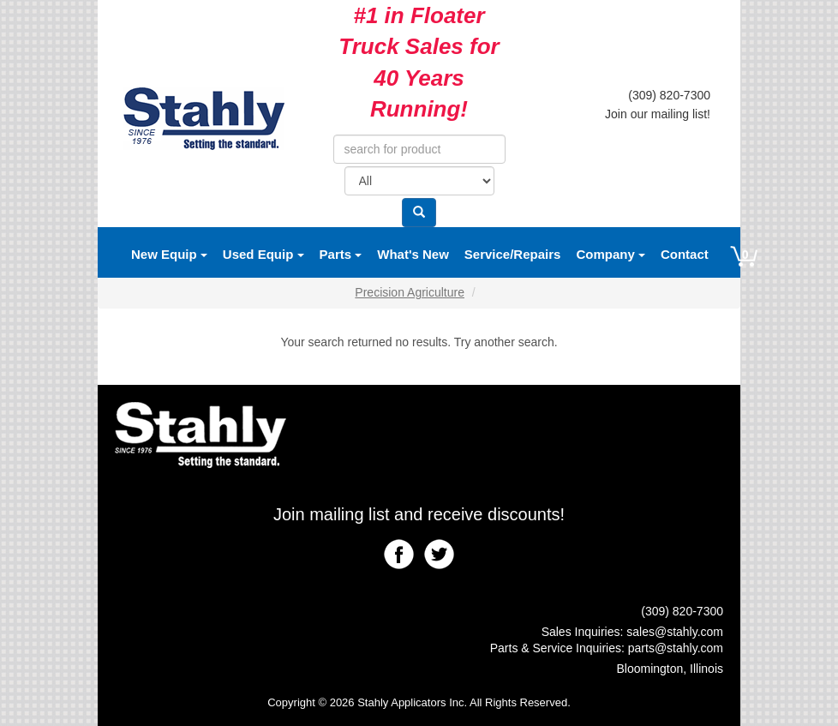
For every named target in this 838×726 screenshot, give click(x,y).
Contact (685, 254)
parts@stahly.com (675, 648)
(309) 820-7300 (669, 95)
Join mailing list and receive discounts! (419, 514)
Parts (341, 254)
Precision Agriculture (409, 292)
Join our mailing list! (657, 114)
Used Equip (263, 254)
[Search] (419, 212)
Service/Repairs (512, 254)
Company (610, 254)
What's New (413, 254)
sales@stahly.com (674, 632)
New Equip (169, 254)
